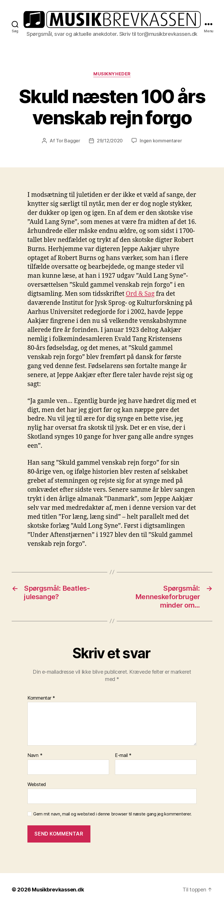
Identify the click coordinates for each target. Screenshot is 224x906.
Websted (36, 784)
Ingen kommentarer (161, 141)
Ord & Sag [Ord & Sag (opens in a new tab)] (140, 294)
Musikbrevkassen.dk (58, 889)
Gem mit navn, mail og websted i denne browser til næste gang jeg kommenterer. (112, 814)
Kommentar (41, 698)
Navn (34, 755)
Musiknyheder (112, 74)
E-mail (123, 755)
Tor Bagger (68, 141)
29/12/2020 (110, 141)
